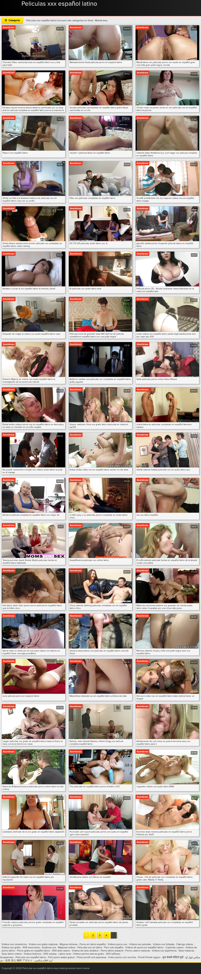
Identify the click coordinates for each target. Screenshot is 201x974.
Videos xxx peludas (140, 944)
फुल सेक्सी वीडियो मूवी (172, 957)
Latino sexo (65, 953)
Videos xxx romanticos (14, 944)
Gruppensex (6, 957)
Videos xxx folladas (163, 944)
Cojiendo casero (174, 947)
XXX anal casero (61, 950)
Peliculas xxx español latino (59, 4)
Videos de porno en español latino (144, 947)
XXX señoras (113, 953)
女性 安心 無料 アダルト (19, 960)
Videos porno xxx (117, 944)
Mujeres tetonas (68, 944)
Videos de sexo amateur (85, 950)
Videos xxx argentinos (164, 950)
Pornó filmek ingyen (149, 957)
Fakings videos (184, 944)
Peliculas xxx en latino (89, 947)
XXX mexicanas (31, 947)
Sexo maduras (186, 950)
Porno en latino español (93, 944)
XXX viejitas (50, 953)
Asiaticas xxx (49, 947)
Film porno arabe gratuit (61, 957)
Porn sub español (113, 947)
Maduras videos (66, 947)
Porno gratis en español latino (33, 950)
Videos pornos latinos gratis (88, 953)
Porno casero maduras (137, 950)
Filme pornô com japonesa (91, 957)
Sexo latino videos (12, 953)
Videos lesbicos (32, 953)
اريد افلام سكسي (44, 960)
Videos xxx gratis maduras (43, 944)
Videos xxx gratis (11, 947)
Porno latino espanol (112, 950)
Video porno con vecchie (122, 957)
